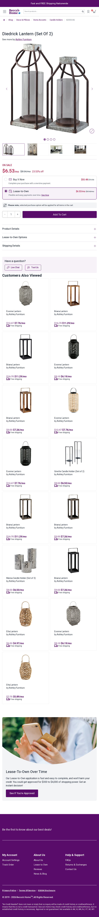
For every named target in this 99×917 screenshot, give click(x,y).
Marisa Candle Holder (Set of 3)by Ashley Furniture (21, 580)
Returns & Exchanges (76, 864)
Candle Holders (56, 20)
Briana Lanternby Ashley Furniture (63, 313)
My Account (9, 855)
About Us (39, 855)
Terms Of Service (27, 890)
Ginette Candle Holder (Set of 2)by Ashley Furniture (69, 473)
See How (45, 195)
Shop (10, 20)
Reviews (38, 869)
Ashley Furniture (23, 39)
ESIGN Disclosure (46, 890)
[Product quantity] (11, 214)
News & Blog (40, 873)
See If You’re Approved (22, 793)
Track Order (8, 864)
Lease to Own (41, 864)
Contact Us (70, 869)
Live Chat (13, 267)
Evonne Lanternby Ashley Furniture (15, 313)
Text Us (33, 267)
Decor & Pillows (23, 20)
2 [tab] (48, 139)
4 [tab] (54, 139)
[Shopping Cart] (94, 11)
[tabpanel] (49, 88)
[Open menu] (4, 11)
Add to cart (59, 214)
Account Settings (10, 860)
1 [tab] (45, 139)
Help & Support (74, 855)
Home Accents (39, 20)
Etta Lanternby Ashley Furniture (15, 633)
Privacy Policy (9, 890)
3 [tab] (51, 139)
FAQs (68, 860)
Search (84, 12)
